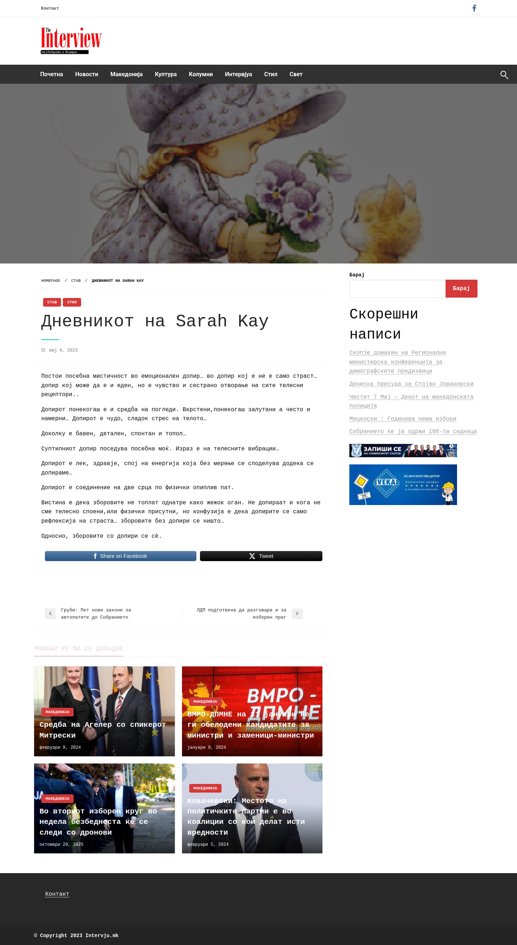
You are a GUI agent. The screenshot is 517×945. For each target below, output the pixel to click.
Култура (166, 74)
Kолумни (201, 74)
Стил (271, 74)
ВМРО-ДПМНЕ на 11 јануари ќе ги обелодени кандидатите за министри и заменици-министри (250, 725)
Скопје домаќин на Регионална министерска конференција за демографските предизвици (397, 362)
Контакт (50, 8)
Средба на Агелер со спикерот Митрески (102, 730)
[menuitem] (51, 74)
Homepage (50, 281)
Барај (356, 275)
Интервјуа (238, 74)
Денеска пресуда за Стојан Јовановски (411, 384)
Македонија (127, 74)
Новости (86, 74)
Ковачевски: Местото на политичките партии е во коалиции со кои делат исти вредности (246, 817)
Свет (296, 74)
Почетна (51, 74)
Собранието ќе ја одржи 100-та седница (413, 431)
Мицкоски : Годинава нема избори (402, 419)
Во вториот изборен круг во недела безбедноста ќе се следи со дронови (98, 822)
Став (75, 281)
